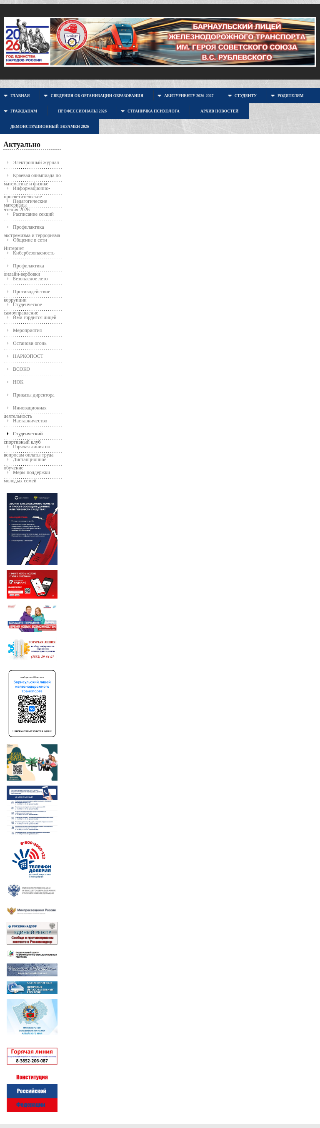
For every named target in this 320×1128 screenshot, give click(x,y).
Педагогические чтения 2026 (25, 203)
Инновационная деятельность (25, 409)
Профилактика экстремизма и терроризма (32, 229)
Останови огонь (30, 343)
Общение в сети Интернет (25, 242)
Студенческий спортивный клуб (23, 435)
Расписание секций (33, 214)
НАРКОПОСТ (28, 356)
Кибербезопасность (34, 253)
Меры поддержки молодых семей (27, 474)
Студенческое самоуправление (23, 306)
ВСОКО (21, 369)
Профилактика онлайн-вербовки (24, 267)
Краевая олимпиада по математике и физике (32, 177)
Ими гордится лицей (35, 317)
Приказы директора (34, 395)
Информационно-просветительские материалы (27, 190)
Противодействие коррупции (27, 293)
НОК (18, 382)
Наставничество (30, 421)
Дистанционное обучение (25, 461)
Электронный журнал (36, 162)
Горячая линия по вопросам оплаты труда (28, 448)
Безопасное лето (30, 279)
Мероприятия (27, 330)
